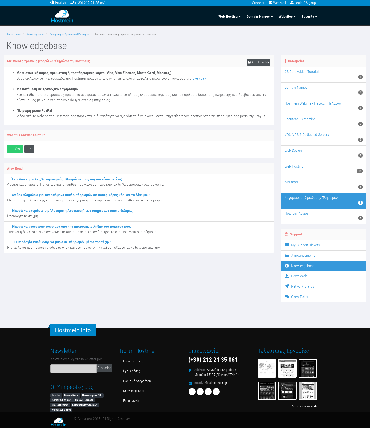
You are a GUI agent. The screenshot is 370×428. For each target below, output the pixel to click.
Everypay (199, 78)
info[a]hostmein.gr (215, 383)
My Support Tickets (302, 245)
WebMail (279, 2)
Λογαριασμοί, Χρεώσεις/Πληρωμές (69, 34)
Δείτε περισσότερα (304, 406)
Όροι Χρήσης (131, 371)
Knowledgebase (35, 34)
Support (258, 2)
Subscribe (104, 368)
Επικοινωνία (131, 401)
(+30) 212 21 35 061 (90, 2)
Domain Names (258, 16)
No (29, 149)
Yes (15, 149)
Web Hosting (228, 16)
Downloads (296, 276)
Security (308, 16)
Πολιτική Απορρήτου (137, 381)
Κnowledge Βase (133, 391)
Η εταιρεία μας (133, 361)
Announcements (300, 255)
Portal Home (14, 34)
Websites (286, 16)
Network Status (299, 286)
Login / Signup (305, 2)
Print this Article (258, 62)
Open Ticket (296, 296)
